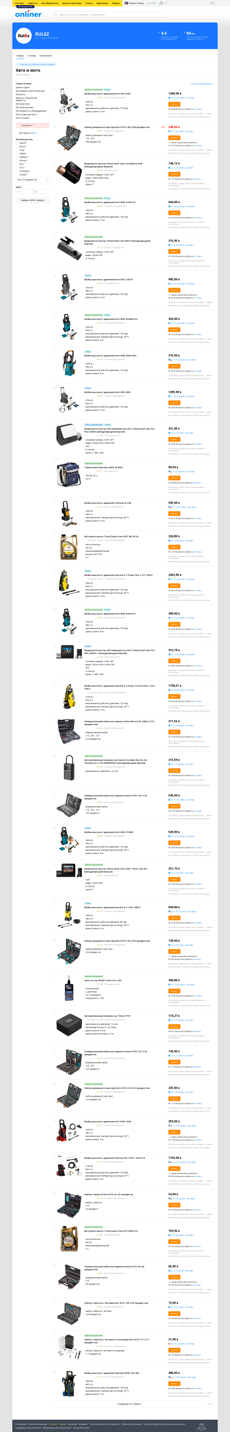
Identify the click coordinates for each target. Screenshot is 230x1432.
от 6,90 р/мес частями (182, 1092)
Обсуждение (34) (112, 1234)
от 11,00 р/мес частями (184, 359)
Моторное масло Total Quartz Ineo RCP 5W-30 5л (111, 536)
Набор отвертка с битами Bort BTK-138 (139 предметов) (116, 1302)
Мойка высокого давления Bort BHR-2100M (108, 832)
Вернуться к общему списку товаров (38, 64)
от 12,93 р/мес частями (182, 984)
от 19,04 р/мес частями (184, 911)
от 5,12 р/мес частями (182, 1020)
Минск (34, 132)
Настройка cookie (81, 1427)
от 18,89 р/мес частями (182, 206)
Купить (174, 104)
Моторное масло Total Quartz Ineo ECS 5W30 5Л (111, 1230)
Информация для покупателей (57, 1427)
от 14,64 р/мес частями (182, 617)
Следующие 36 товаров (129, 1403)
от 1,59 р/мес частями (183, 1198)
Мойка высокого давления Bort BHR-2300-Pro (110, 613)
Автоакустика (23, 104)
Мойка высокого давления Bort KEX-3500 (107, 93)
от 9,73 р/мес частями (182, 872)
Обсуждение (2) (111, 283)
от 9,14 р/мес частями (182, 725)
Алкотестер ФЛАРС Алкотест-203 (103, 980)
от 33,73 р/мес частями (184, 1162)
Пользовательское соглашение (105, 1424)
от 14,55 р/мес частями (184, 1377)
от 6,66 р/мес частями (182, 540)
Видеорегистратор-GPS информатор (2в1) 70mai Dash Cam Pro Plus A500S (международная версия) (119, 430)
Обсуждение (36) (112, 984)
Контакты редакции (37, 1424)
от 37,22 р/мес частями (182, 97)
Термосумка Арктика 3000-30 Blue (103, 467)
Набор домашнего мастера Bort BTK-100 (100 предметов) (117, 940)
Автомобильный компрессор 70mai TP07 (107, 1015)
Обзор (107, 89)
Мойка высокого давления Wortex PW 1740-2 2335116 (114, 1157)
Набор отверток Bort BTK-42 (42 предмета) (108, 1194)
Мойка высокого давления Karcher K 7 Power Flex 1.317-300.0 (118, 575)
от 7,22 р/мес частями (182, 131)
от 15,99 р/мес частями (182, 799)
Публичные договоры (131, 1424)
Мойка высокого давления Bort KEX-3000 (107, 392)
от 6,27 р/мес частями (182, 764)
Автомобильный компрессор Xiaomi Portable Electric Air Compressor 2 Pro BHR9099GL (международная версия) (115, 761)
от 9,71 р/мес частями (182, 432)
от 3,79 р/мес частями (182, 945)
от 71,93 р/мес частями (182, 579)
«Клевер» (198, 109)
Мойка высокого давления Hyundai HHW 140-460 (111, 1372)
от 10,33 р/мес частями (182, 1343)
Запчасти (20, 94)
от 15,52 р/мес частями (182, 836)
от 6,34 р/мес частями (182, 245)
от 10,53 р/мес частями (184, 1125)
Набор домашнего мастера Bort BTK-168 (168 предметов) (117, 127)
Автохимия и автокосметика (30, 91)
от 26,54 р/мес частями (182, 283)
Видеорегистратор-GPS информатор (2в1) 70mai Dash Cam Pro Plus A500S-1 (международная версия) (119, 652)
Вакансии (72, 1424)
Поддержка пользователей (28, 1427)
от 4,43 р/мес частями (182, 1235)
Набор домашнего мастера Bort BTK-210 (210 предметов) (117, 1087)
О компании (21, 1424)
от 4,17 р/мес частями (182, 1055)
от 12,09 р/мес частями (182, 654)
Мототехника (22, 118)
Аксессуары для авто (26, 114)
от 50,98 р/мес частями (182, 690)
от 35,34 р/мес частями (182, 396)
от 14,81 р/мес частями (184, 507)
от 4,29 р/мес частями (182, 167)
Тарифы (62, 1424)
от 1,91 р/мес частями (182, 1270)
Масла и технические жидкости (26, 99)
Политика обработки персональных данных (164, 1424)
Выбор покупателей (93, 89)
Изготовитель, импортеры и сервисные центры (189, 116)
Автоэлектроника (24, 107)
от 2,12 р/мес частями (182, 1307)
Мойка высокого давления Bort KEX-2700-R (108, 279)
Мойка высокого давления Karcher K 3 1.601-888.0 (112, 907)
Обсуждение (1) (110, 170)
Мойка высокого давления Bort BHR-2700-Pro (110, 202)
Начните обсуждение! (114, 97)
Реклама (53, 1424)
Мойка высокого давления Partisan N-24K (107, 502)
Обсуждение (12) (112, 435)
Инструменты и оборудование (31, 111)
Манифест (83, 1424)
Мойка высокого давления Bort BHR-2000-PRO (110, 355)
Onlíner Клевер (136, 3)
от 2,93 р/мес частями (183, 471)
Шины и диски (23, 87)
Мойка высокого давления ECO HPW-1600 (107, 1121)
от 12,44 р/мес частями (182, 323)
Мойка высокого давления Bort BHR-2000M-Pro (111, 318)
